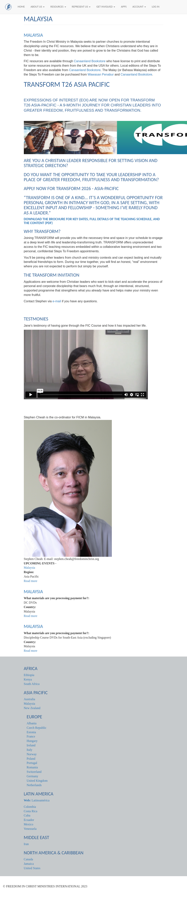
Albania (32, 723)
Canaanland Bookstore (89, 61)
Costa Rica (30, 811)
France (31, 736)
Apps (124, 6)
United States (32, 868)
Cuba (27, 815)
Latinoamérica (37, 800)
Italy (29, 749)
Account (139, 6)
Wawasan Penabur (101, 74)
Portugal (32, 763)
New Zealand (32, 708)
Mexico (28, 824)
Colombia (30, 806)
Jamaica (29, 863)
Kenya (28, 679)
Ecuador (29, 819)
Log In (155, 6)
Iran (26, 844)
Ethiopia (29, 675)
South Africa (32, 684)
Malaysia (33, 35)
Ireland (31, 745)
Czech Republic (37, 727)
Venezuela (30, 828)
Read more (30, 581)
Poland (31, 758)
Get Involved (105, 6)
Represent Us (81, 6)
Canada (28, 859)
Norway (32, 754)
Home (21, 6)
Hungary (32, 740)
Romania (32, 767)
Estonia (31, 732)
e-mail (57, 301)
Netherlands (34, 785)
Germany (32, 776)
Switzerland (34, 771)
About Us (38, 6)
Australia (29, 699)
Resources (58, 6)
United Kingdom (37, 780)
